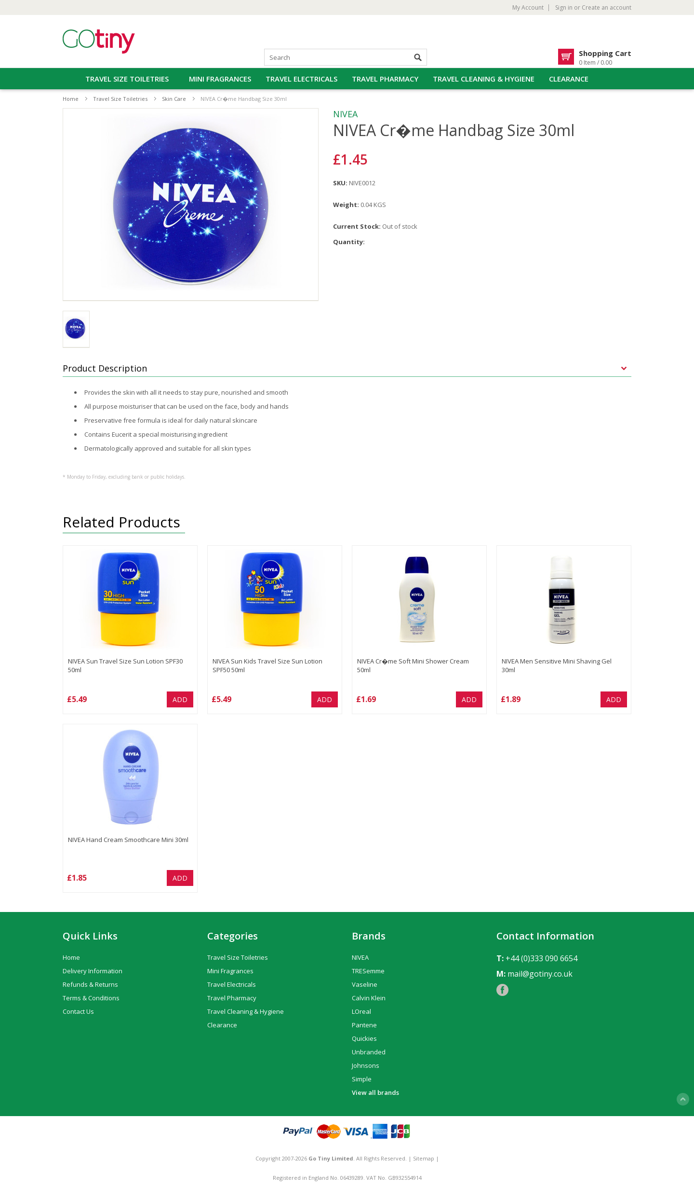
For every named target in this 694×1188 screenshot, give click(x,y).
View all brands (375, 1092)
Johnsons (365, 1065)
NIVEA (345, 114)
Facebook (502, 990)
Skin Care (174, 98)
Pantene (364, 1025)
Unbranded (369, 1052)
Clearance (568, 78)
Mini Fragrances (220, 78)
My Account (528, 7)
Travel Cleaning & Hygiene (483, 78)
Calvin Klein (369, 998)
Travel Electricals (301, 78)
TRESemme (368, 971)
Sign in (564, 7)
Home (71, 98)
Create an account (606, 7)
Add (180, 699)
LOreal (361, 1011)
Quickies (364, 1038)
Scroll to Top (683, 1099)
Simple (362, 1079)
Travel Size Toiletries (127, 78)
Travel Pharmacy (385, 78)
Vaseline (364, 984)
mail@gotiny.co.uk (540, 973)
